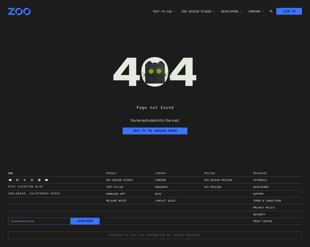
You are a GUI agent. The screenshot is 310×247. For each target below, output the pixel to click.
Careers (160, 180)
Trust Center (262, 221)
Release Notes (116, 201)
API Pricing (212, 187)
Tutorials (260, 180)
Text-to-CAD (114, 187)
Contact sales (165, 201)
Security (259, 215)
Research (161, 187)
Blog (158, 194)
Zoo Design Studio (119, 180)
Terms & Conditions (267, 201)
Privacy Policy (264, 208)
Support (258, 194)
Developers (261, 187)
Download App (115, 194)
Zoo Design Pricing (218, 180)
